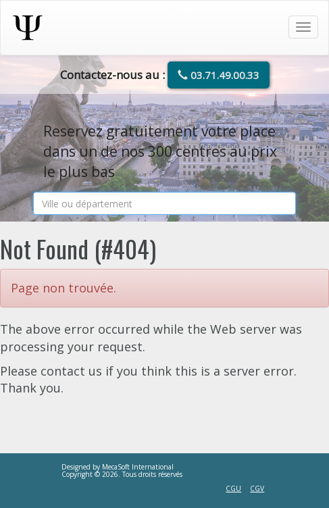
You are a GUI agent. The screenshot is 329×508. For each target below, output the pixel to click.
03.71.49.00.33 (218, 75)
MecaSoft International (138, 467)
